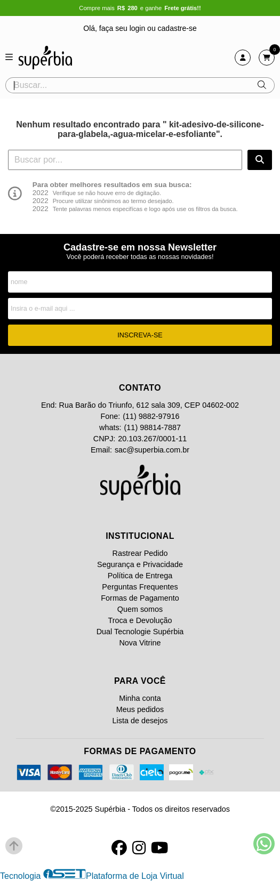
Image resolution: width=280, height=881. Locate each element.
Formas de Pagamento (140, 598)
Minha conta (140, 698)
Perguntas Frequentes (140, 587)
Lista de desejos (139, 720)
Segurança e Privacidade (140, 564)
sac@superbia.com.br (152, 450)
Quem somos (140, 609)
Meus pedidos (140, 709)
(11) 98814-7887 (152, 427)
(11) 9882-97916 (151, 416)
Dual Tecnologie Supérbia (140, 631)
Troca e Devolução (140, 620)
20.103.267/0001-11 (152, 438)
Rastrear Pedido (140, 553)
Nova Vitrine (140, 642)
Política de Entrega (140, 575)
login (138, 28)
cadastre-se (177, 28)
